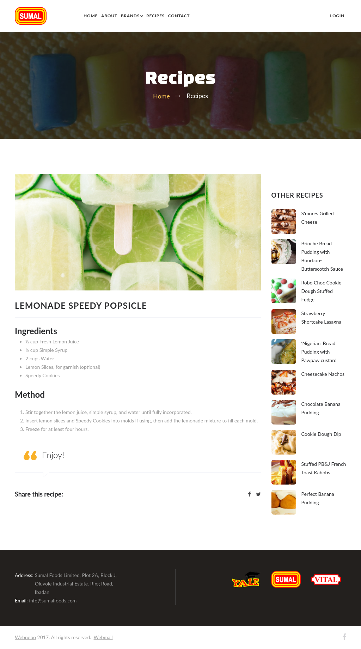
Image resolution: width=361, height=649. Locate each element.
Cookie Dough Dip (321, 434)
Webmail (103, 637)
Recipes (155, 15)
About (109, 15)
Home (91, 15)
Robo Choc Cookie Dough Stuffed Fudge (321, 291)
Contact (179, 15)
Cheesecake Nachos (323, 374)
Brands (130, 15)
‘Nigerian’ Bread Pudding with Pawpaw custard (319, 351)
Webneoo (25, 637)
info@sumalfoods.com (53, 600)
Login (337, 15)
